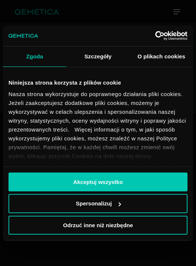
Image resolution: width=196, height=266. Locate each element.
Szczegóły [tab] (97, 56)
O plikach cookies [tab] (161, 56)
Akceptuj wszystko (98, 181)
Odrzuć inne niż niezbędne (98, 225)
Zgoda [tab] (34, 56)
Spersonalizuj (98, 203)
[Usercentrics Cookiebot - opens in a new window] (155, 36)
